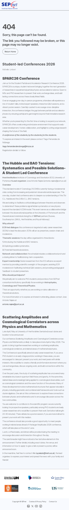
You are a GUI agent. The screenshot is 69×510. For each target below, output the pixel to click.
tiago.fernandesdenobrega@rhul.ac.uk (16, 146)
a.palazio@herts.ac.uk (44, 453)
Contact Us (53, 502)
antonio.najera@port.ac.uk (11, 304)
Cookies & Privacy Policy (37, 502)
